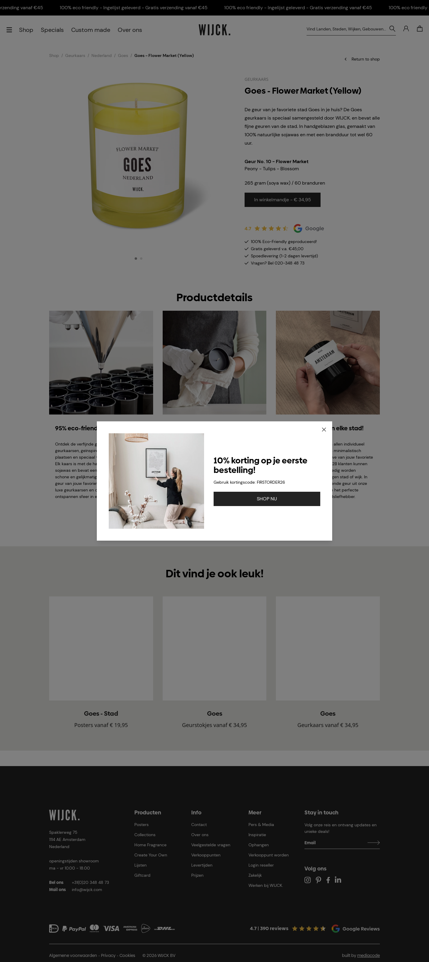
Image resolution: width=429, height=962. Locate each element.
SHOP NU (267, 499)
